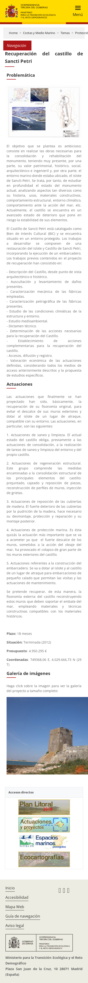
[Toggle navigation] (76, 11)
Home (13, 33)
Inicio (10, 888)
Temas (65, 33)
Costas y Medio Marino (39, 33)
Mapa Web (14, 906)
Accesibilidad (16, 897)
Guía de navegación (22, 916)
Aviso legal (14, 925)
